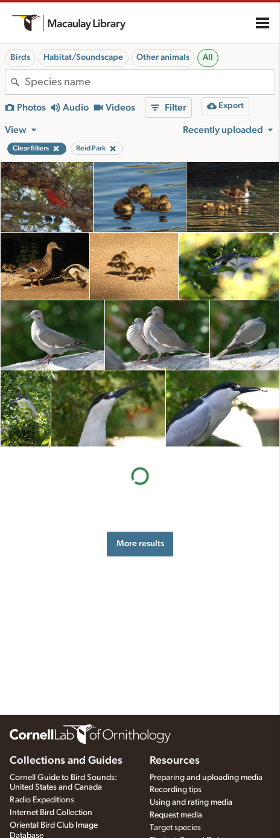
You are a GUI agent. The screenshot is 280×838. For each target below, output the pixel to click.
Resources (175, 760)
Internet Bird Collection (51, 812)
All (208, 57)
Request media (176, 815)
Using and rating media (191, 802)
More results (140, 543)
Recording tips (176, 789)
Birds (20, 57)
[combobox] (150, 82)
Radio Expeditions (42, 800)
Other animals (162, 57)
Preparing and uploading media (206, 777)
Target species (175, 827)
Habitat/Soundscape (83, 57)
